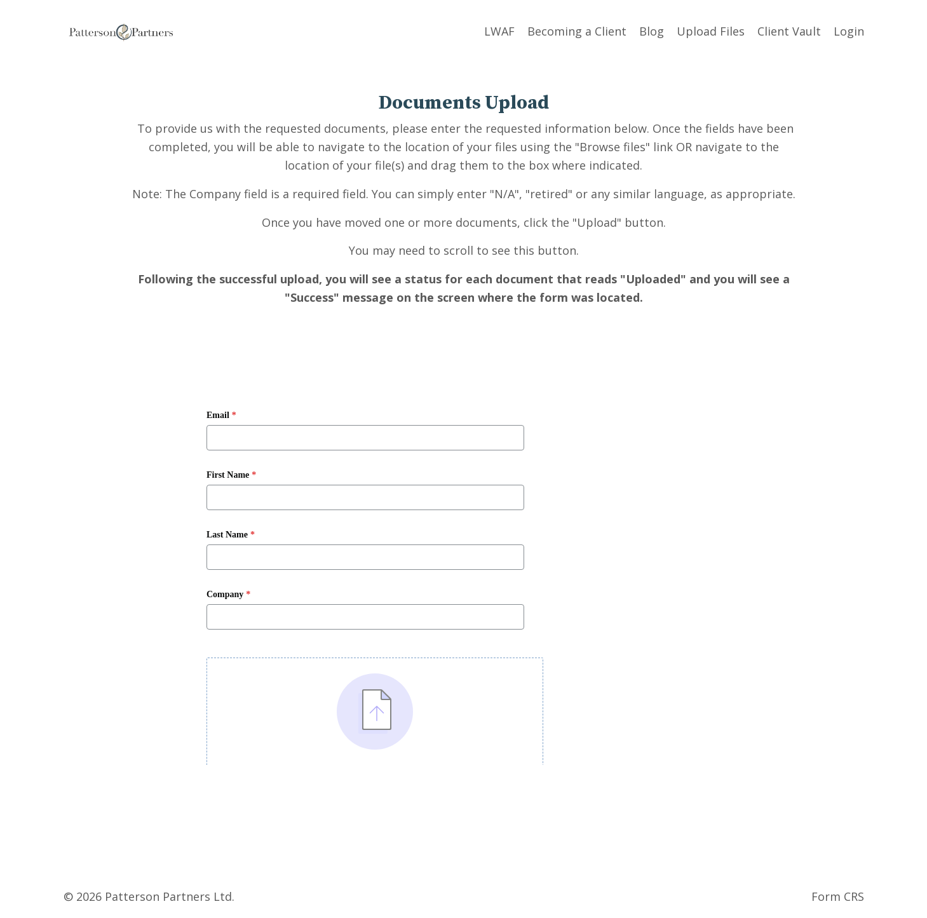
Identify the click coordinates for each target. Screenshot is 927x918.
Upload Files (711, 31)
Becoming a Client (576, 31)
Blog (651, 31)
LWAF (499, 31)
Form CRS (837, 896)
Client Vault (789, 31)
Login (849, 31)
